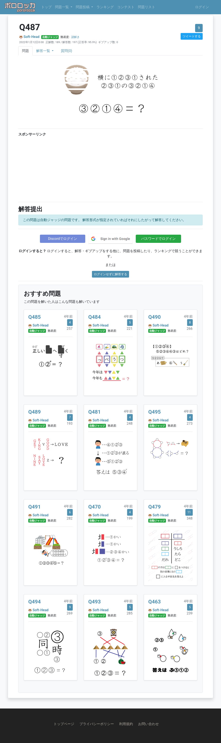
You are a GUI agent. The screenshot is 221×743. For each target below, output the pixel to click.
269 (70, 613)
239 (190, 613)
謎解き (75, 37)
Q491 (34, 507)
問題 (25, 51)
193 (70, 423)
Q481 (94, 412)
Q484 (94, 317)
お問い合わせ (148, 724)
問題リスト (146, 7)
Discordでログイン (62, 239)
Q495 (154, 412)
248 (130, 423)
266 (190, 329)
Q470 (94, 507)
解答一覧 (43, 51)
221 (130, 329)
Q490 (154, 317)
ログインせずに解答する (110, 274)
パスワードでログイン (158, 239)
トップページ (64, 724)
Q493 (94, 602)
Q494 (34, 602)
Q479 (154, 507)
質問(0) (66, 51)
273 (190, 423)
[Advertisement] (110, 168)
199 (130, 518)
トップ (46, 7)
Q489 (34, 412)
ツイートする (192, 36)
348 (190, 518)
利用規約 (126, 724)
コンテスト (125, 7)
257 (70, 329)
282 (70, 518)
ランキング (105, 7)
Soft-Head (31, 37)
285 (130, 613)
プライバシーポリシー (96, 724)
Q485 (34, 317)
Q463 (154, 602)
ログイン (202, 7)
